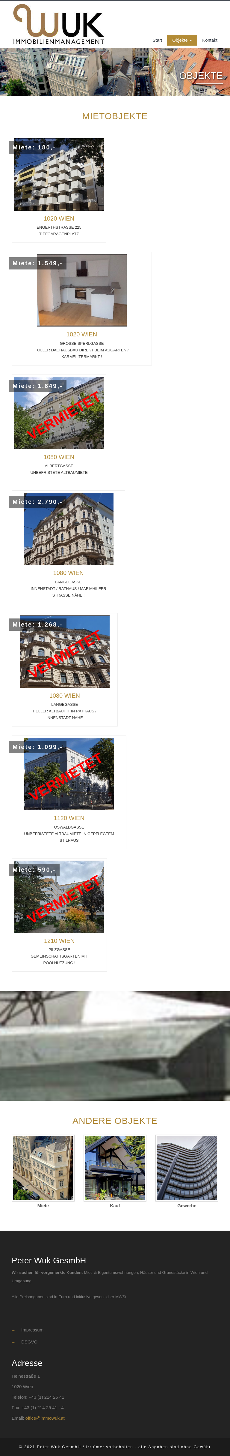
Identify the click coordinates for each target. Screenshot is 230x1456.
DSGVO (24, 1341)
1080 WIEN (59, 457)
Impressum (27, 1329)
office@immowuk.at (45, 1418)
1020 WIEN (59, 218)
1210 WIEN (59, 940)
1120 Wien (69, 818)
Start (157, 40)
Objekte (182, 40)
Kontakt (209, 40)
